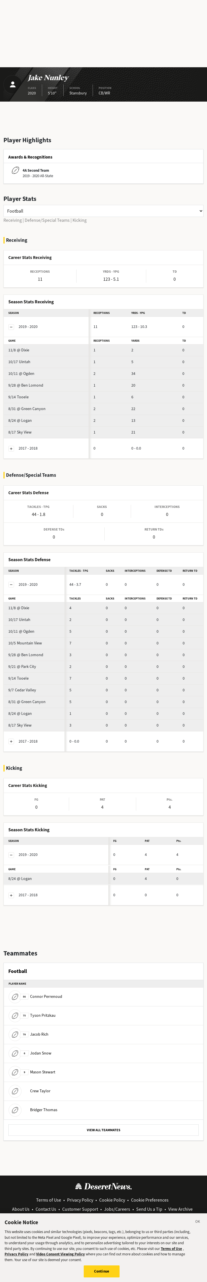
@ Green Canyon (27, 408)
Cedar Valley (22, 690)
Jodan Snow (30, 1053)
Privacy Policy (80, 1200)
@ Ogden (21, 373)
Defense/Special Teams (47, 220)
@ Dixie (18, 350)
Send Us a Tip (149, 1209)
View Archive (180, 1209)
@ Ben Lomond (25, 385)
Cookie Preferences (150, 1200)
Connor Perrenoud (35, 996)
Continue (101, 1273)
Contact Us (46, 1209)
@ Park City (22, 666)
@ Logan (20, 420)
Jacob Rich (28, 1034)
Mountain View (25, 643)
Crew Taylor (29, 1091)
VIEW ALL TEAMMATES (103, 1130)
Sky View (20, 432)
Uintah (19, 362)
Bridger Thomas (33, 1110)
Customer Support (80, 1209)
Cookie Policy (112, 1200)
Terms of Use (48, 1200)
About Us (21, 1209)
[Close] (198, 1224)
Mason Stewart (32, 1072)
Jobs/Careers (117, 1209)
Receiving (12, 220)
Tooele (18, 397)
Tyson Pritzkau (32, 1015)
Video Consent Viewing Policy (60, 1256)
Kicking (80, 220)
